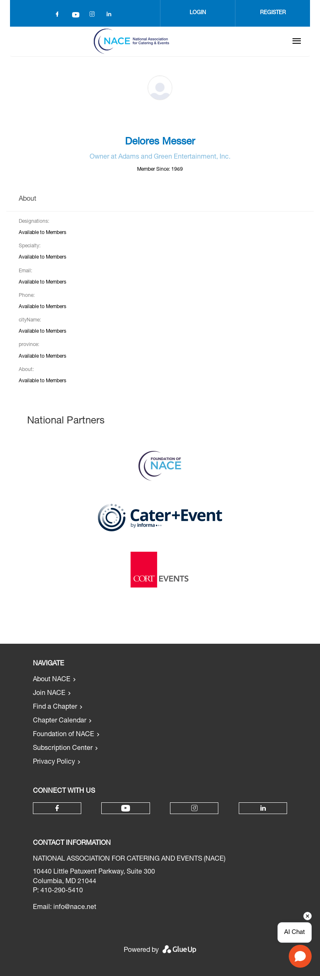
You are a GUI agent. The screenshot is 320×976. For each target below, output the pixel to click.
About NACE (51, 680)
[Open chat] (300, 956)
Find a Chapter (55, 707)
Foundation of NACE (63, 735)
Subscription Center (62, 748)
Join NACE (49, 693)
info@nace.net (74, 907)
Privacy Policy (54, 762)
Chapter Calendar (59, 721)
